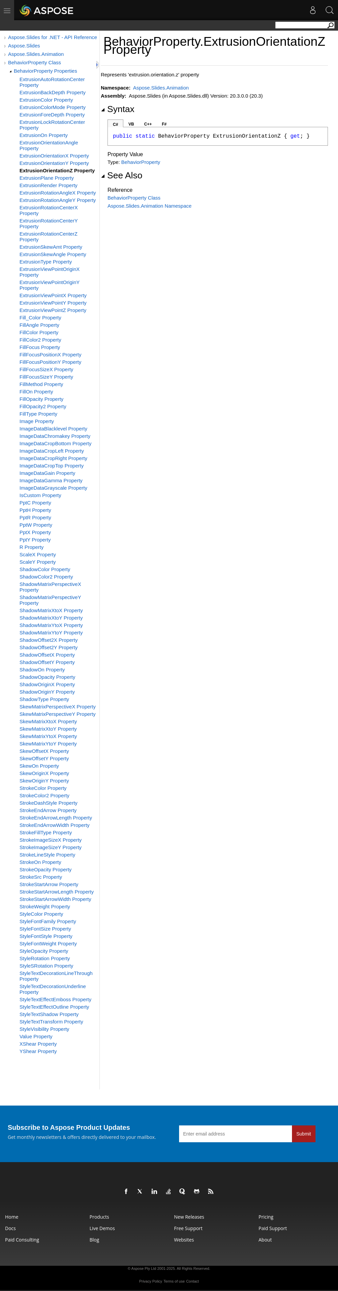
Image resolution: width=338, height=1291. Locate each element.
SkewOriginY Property (44, 780)
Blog (94, 1239)
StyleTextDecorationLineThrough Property (56, 976)
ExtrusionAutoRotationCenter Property (52, 82)
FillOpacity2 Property (42, 406)
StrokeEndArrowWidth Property (54, 825)
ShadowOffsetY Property (47, 662)
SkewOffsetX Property (44, 751)
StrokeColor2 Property (44, 795)
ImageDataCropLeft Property (51, 451)
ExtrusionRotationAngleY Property (57, 200)
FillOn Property (36, 391)
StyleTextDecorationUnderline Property (52, 989)
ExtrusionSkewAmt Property (50, 247)
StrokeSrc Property (40, 877)
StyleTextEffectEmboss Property (55, 999)
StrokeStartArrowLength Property (56, 892)
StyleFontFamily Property (47, 921)
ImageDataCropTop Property (51, 465)
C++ (148, 124)
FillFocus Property (39, 347)
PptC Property (35, 502)
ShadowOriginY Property (47, 692)
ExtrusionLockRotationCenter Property (52, 125)
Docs (10, 1228)
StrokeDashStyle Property (48, 803)
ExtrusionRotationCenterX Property (48, 210)
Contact (192, 1281)
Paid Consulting (22, 1239)
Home (11, 1217)
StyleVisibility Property (44, 1029)
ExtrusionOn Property (43, 135)
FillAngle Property (39, 325)
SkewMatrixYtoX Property (48, 736)
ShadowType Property (44, 699)
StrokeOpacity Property (45, 869)
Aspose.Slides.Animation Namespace (150, 206)
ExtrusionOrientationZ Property (57, 170)
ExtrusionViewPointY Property (53, 303)
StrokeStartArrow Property (48, 884)
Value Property (35, 1036)
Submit (303, 1134)
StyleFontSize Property (45, 929)
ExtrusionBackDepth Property (52, 92)
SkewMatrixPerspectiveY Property (57, 714)
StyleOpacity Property (43, 951)
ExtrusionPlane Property (46, 178)
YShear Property (38, 1051)
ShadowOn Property (42, 669)
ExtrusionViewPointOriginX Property (49, 272)
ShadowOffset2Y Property (48, 647)
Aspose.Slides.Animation (36, 54)
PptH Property (35, 510)
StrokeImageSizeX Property (50, 840)
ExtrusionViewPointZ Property (52, 310)
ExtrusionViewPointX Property (53, 295)
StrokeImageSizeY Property (50, 847)
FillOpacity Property (41, 399)
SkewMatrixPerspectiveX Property (57, 706)
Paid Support (273, 1228)
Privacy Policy (150, 1281)
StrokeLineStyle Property (47, 855)
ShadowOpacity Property (47, 677)
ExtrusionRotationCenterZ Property (48, 236)
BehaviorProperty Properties (45, 71)
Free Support (188, 1228)
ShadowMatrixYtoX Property (51, 625)
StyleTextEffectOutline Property (54, 1007)
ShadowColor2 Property (46, 577)
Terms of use (174, 1281)
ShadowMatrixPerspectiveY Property (50, 600)
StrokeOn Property (40, 862)
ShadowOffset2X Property (48, 640)
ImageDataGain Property (47, 473)
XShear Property (38, 1044)
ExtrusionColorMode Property (52, 107)
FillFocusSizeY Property (46, 377)
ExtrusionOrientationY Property (54, 163)
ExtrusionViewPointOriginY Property (49, 285)
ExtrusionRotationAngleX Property (57, 193)
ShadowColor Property (44, 569)
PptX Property (35, 532)
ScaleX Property (37, 554)
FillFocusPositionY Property (50, 362)
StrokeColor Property (43, 788)
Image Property (36, 421)
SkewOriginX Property (44, 773)
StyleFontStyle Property (46, 936)
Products (99, 1217)
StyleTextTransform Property (51, 1021)
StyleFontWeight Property (48, 943)
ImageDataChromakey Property (54, 436)
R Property (31, 547)
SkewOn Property (39, 766)
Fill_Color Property (40, 317)
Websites (184, 1239)
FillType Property (38, 414)
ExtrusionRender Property (48, 185)
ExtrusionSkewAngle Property (52, 254)
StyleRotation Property (44, 958)
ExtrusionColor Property (46, 100)
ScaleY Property (37, 562)
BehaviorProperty (140, 162)
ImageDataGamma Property (51, 480)
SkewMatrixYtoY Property (48, 743)
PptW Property (35, 525)
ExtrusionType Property (45, 262)
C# (115, 124)
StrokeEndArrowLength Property (55, 818)
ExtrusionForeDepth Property (52, 114)
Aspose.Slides (24, 45)
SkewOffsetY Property (44, 758)
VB (131, 124)
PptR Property (35, 517)
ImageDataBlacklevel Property (53, 428)
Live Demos (102, 1228)
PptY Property (35, 540)
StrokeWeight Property (44, 906)
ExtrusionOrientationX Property (54, 156)
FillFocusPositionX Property (50, 354)
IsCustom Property (40, 495)
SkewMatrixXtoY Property (48, 729)
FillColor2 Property (40, 340)
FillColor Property (38, 332)
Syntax (117, 109)
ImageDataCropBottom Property (55, 443)
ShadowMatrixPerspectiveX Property (50, 587)
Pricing (266, 1217)
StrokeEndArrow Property (48, 810)
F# (164, 124)
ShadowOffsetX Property (47, 655)
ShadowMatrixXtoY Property (51, 618)
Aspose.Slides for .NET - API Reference (52, 37)
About (265, 1239)
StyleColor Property (41, 914)
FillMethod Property (41, 384)
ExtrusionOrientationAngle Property (48, 145)
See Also (121, 175)
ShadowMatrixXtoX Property (51, 610)
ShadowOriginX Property (47, 684)
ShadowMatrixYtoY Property (51, 632)
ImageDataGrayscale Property (53, 488)
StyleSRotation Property (46, 966)
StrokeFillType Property (45, 832)
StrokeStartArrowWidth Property (55, 899)
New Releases (189, 1217)
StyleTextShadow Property (49, 1014)
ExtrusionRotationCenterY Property (48, 223)
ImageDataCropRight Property (53, 458)
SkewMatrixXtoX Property (48, 721)
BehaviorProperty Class (34, 62)
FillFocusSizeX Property (46, 369)
